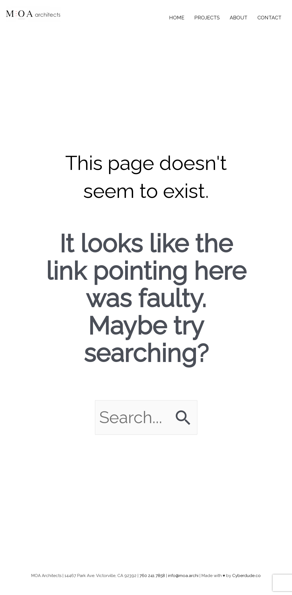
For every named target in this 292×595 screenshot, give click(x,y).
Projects (207, 17)
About (238, 17)
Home (176, 17)
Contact (269, 17)
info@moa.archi (183, 575)
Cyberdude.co (246, 575)
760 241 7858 (152, 575)
